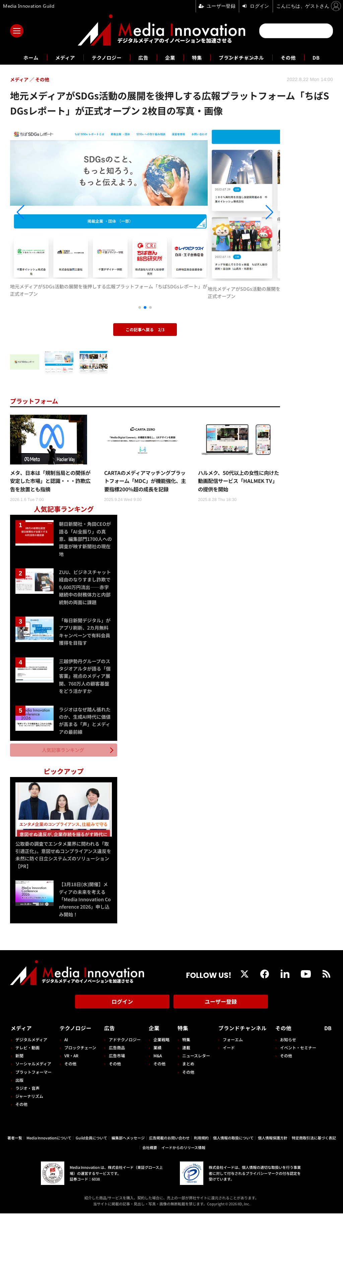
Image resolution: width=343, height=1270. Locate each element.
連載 (184, 1104)
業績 (156, 1104)
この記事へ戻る (145, 377)
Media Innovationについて (48, 1194)
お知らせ (289, 1096)
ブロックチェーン (80, 1104)
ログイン (122, 1060)
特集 (198, 57)
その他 (297, 57)
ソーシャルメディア (33, 1120)
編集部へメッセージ (128, 1194)
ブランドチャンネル (246, 57)
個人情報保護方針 (272, 1194)
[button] (50, 236)
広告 (142, 57)
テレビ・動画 (27, 1104)
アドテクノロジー (124, 1096)
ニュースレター (194, 1112)
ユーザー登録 (221, 1060)
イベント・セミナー (299, 1104)
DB (327, 57)
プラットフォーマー (33, 1128)
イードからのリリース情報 (183, 1203)
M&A (156, 1112)
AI (66, 1096)
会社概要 (149, 1203)
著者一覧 (14, 1194)
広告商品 (116, 1104)
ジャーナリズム (29, 1152)
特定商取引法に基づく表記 (314, 1194)
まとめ (186, 1120)
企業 (170, 57)
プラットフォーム (36, 448)
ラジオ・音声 (27, 1144)
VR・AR (71, 1112)
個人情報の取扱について (233, 1194)
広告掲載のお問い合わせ (169, 1194)
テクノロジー (103, 57)
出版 (19, 1136)
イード (226, 1104)
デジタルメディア (31, 1096)
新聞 (19, 1112)
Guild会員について (91, 1194)
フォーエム (230, 1096)
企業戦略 (160, 1096)
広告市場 (116, 1112)
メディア (58, 57)
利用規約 (201, 1194)
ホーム (21, 57)
